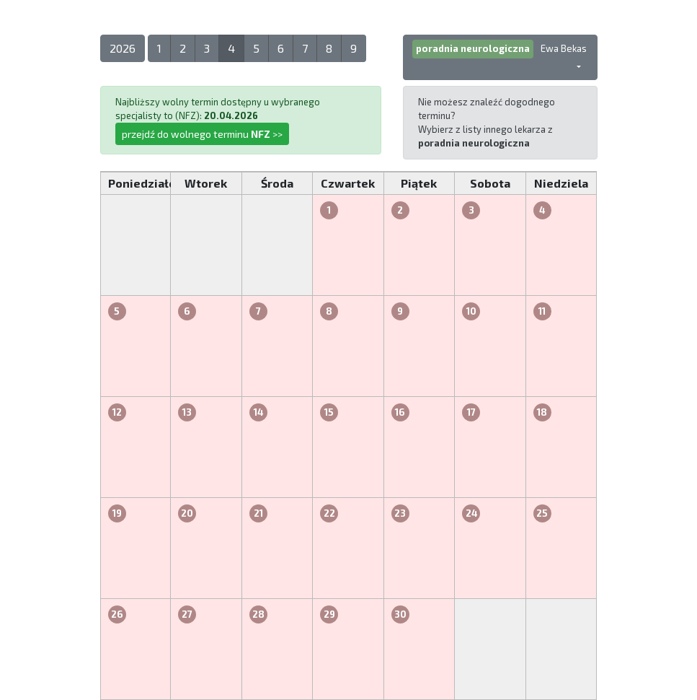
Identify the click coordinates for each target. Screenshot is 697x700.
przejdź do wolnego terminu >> (202, 134)
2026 (123, 48)
